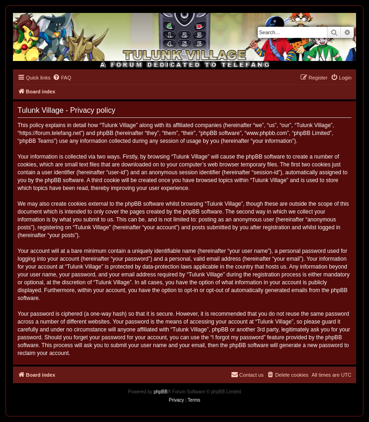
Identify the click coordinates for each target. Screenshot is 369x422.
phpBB (161, 391)
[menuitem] (62, 77)
